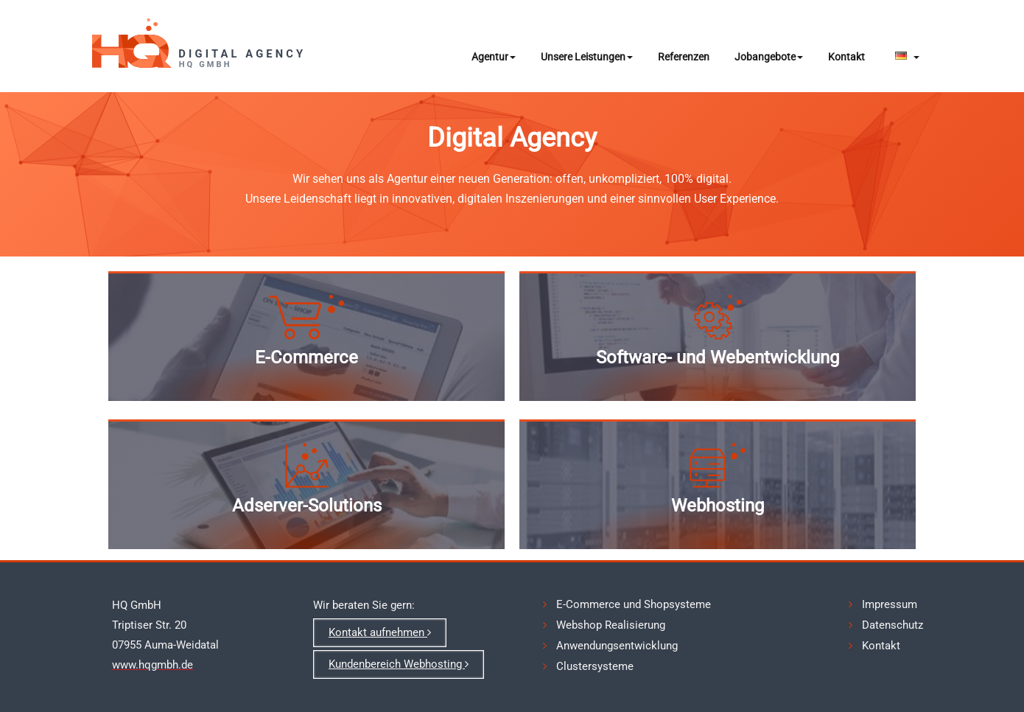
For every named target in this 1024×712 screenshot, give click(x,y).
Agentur (493, 57)
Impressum (889, 604)
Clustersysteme (595, 666)
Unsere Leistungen (587, 57)
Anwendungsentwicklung (617, 645)
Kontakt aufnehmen (380, 632)
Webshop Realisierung (610, 625)
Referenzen (683, 57)
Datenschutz (892, 625)
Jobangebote (768, 57)
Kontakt (846, 57)
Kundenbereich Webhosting (399, 664)
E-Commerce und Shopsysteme (633, 604)
